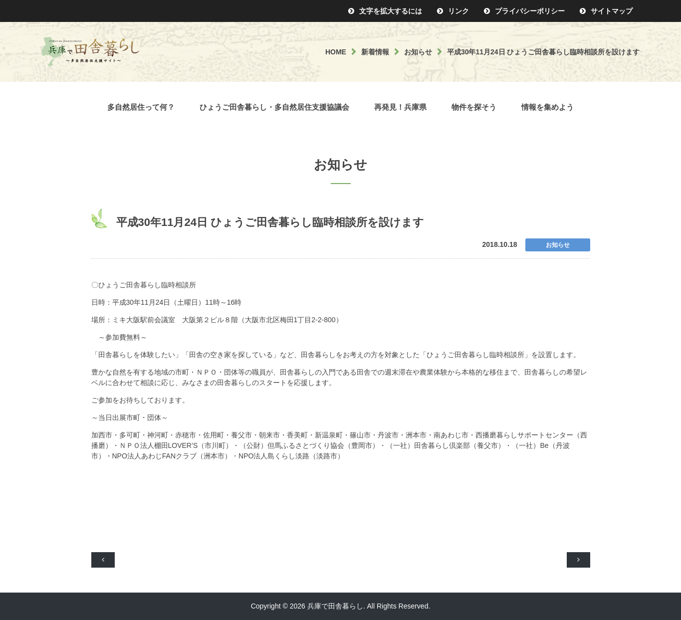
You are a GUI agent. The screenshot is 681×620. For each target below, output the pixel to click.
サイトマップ (612, 11)
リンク (458, 11)
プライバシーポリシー (530, 11)
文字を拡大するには (390, 11)
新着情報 (375, 52)
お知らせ (418, 52)
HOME (335, 52)
